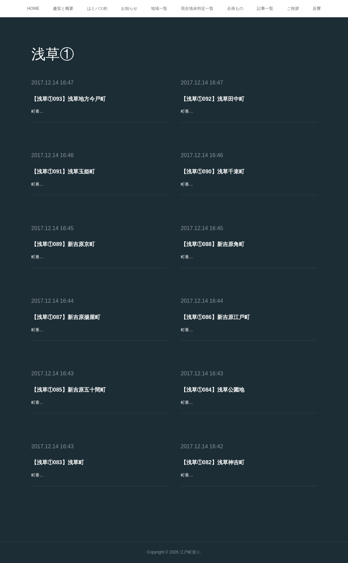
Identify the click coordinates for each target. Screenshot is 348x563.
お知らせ (129, 8)
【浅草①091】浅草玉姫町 (63, 171)
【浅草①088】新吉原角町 (212, 244)
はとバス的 (97, 8)
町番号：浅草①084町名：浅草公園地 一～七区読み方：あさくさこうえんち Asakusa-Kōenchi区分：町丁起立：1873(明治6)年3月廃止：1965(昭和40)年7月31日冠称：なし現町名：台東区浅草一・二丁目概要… (247, 409)
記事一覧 (265, 8)
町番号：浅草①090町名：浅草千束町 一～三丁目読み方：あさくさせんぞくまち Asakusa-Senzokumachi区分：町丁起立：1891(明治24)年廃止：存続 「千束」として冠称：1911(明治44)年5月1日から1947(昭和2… (248, 191)
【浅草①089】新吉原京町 (63, 244)
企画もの (235, 8)
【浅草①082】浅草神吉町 (212, 463)
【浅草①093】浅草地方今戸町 (69, 99)
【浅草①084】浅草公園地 (212, 390)
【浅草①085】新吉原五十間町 (69, 390)
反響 (317, 8)
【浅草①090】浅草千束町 (212, 171)
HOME (33, 8)
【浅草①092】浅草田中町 (212, 99)
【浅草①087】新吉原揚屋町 (66, 317)
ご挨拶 (293, 8)
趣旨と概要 (63, 8)
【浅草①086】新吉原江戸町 (215, 317)
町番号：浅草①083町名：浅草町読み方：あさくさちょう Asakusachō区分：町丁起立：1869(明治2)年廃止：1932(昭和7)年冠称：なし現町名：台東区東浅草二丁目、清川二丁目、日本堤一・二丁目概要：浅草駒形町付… (99, 482)
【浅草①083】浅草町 (58, 463)
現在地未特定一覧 (197, 8)
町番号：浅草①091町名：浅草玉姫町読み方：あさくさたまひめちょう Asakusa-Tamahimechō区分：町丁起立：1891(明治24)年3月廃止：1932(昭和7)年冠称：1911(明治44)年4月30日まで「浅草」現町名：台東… (99, 191)
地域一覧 (159, 8)
